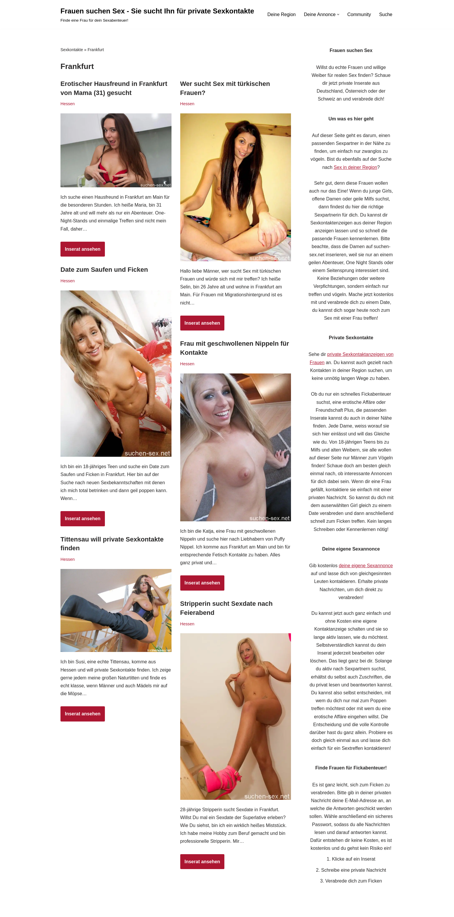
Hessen (67, 103)
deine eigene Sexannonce (366, 565)
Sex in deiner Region (355, 167)
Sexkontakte (71, 49)
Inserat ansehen (80, 251)
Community (359, 14)
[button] (338, 14)
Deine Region (281, 14)
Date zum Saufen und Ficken (104, 269)
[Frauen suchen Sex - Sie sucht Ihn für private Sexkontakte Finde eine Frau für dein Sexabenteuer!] (157, 14)
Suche (385, 14)
